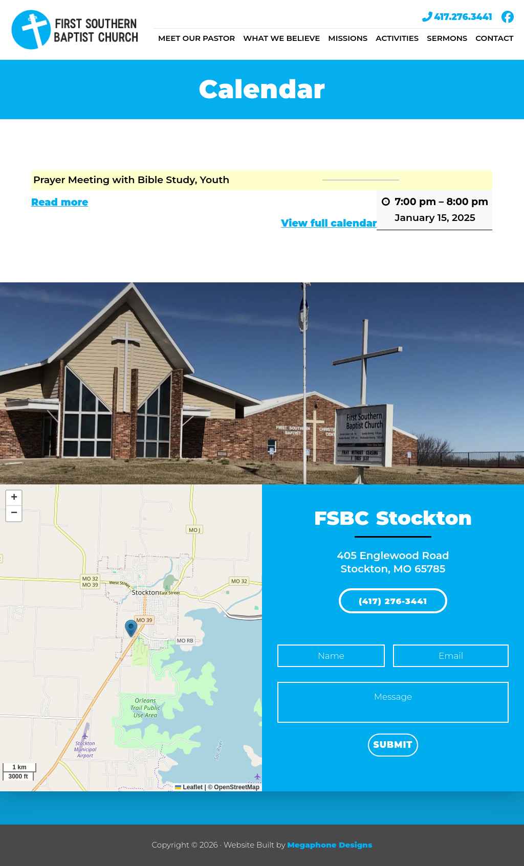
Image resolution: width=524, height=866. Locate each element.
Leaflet (189, 787)
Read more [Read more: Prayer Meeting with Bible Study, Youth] (60, 202)
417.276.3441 (457, 17)
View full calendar (329, 223)
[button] (131, 628)
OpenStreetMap (236, 787)
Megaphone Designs (329, 845)
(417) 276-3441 (393, 601)
